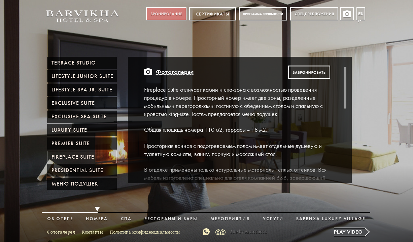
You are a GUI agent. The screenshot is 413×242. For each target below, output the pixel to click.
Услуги (273, 219)
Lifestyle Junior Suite (82, 76)
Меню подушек (74, 184)
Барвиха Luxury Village (330, 219)
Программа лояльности (263, 14)
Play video (348, 232)
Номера (97, 219)
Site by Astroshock (248, 232)
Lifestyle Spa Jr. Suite (81, 90)
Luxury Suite (69, 130)
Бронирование (166, 14)
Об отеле (60, 219)
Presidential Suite (77, 170)
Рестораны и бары (171, 219)
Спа (126, 219)
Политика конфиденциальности (145, 232)
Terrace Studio (73, 63)
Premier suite (70, 143)
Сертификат (212, 14)
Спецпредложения (314, 14)
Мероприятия (230, 219)
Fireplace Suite (72, 157)
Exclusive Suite (73, 103)
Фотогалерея (175, 72)
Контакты (92, 232)
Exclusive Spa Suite (79, 117)
